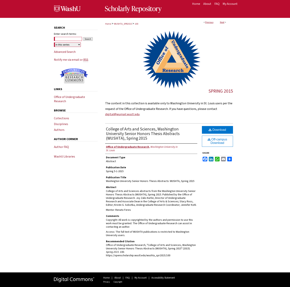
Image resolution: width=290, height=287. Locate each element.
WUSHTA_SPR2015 (123, 24)
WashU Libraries (64, 156)
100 (136, 24)
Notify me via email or (71, 60)
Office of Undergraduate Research (69, 99)
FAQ (128, 278)
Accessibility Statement (163, 278)
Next (222, 22)
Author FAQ (61, 147)
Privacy (106, 281)
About (117, 278)
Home (108, 24)
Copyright (117, 281)
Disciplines (61, 124)
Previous (209, 22)
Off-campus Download (217, 141)
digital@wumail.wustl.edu (122, 114)
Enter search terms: (65, 34)
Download (217, 129)
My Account (141, 278)
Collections (61, 118)
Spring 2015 (220, 91)
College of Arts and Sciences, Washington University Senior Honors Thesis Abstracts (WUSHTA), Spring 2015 (143, 133)
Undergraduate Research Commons (74, 75)
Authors (59, 130)
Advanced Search (65, 52)
